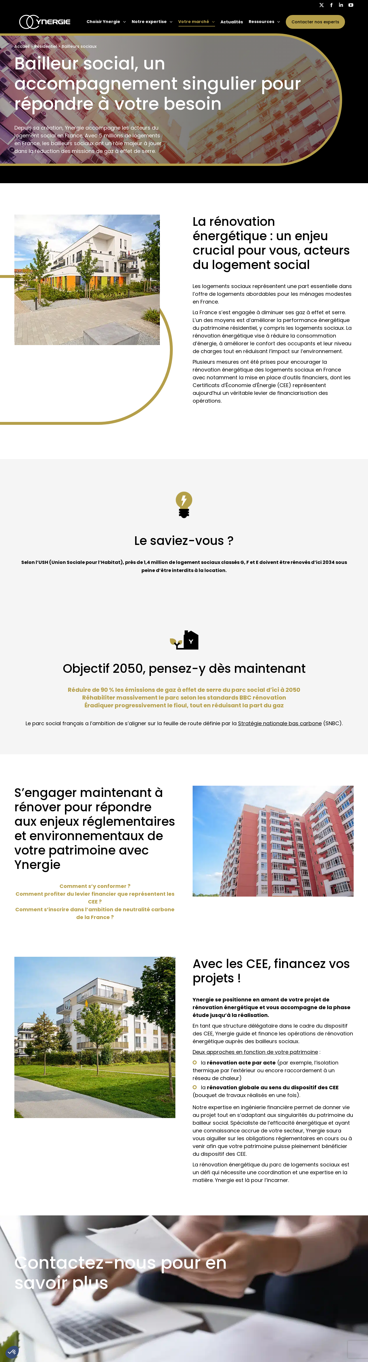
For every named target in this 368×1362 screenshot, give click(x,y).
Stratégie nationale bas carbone (280, 723)
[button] (12, 1352)
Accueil (22, 46)
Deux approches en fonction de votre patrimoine (255, 1052)
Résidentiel (45, 46)
